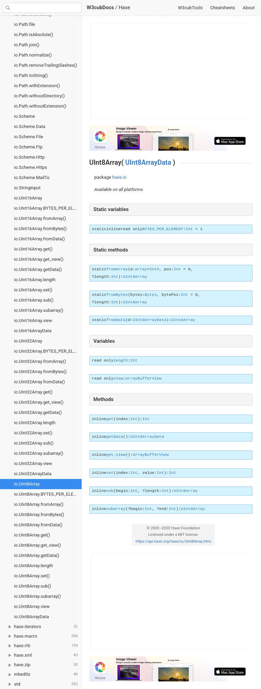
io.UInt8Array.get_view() (37, 545)
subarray (116, 509)
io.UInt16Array (28, 198)
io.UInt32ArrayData (32, 473)
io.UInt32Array (28, 340)
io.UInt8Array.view (32, 606)
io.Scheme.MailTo (31, 177)
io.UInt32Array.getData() (38, 412)
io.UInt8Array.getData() (36, 555)
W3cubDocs (100, 7)
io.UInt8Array (27, 483)
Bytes (151, 294)
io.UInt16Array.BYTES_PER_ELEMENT (48, 208)
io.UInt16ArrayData (32, 330)
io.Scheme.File (28, 136)
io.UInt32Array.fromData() (39, 381)
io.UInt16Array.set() (33, 289)
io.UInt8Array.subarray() (37, 596)
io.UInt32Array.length (34, 422)
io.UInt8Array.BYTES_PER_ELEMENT (48, 494)
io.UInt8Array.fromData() (38, 524)
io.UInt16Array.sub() (33, 300)
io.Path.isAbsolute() (33, 34)
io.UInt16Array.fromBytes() (40, 228)
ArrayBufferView (143, 378)
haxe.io (119, 177)
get (110, 419)
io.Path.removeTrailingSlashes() (45, 65)
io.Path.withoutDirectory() (39, 95)
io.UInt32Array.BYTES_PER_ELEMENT (48, 351)
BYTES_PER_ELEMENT (162, 229)
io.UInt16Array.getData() (38, 269)
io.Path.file (24, 24)
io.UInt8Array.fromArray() (39, 504)
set (110, 472)
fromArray (117, 269)
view (118, 378)
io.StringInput (27, 187)
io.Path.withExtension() (37, 85)
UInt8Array (135, 276)
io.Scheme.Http (29, 157)
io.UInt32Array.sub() (33, 443)
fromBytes (117, 294)
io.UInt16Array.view (33, 320)
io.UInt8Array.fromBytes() (39, 514)
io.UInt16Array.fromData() (39, 238)
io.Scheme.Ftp (28, 146)
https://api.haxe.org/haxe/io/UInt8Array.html (173, 541)
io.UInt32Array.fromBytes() (40, 371)
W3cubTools (190, 7)
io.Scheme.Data (29, 126)
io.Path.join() (26, 44)
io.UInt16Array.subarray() (38, 310)
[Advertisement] (171, 70)
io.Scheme (24, 116)
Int (189, 229)
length (121, 360)
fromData (116, 320)
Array (141, 269)
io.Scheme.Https (30, 167)
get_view (116, 454)
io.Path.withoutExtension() (40, 106)
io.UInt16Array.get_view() (39, 259)
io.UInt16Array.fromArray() (40, 218)
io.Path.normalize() (33, 55)
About (249, 7)
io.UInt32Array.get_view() (39, 402)
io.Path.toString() (31, 75)
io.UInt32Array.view (33, 463)
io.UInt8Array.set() (32, 575)
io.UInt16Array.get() (33, 249)
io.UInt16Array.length (34, 279)
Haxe (124, 7)
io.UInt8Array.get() (32, 535)
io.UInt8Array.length (33, 565)
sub (110, 490)
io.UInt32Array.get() (33, 392)
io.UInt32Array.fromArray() (40, 361)
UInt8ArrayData (148, 162)
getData (114, 436)
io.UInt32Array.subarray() (38, 453)
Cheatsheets (222, 7)
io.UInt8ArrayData (31, 616)
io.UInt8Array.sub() (32, 586)
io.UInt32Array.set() (33, 432)
